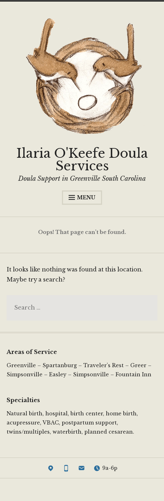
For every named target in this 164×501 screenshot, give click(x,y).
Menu (82, 197)
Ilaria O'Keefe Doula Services (82, 159)
